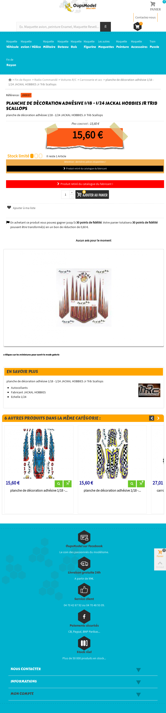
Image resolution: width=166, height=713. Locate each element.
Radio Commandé (45, 80)
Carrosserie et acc (91, 80)
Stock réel (84, 652)
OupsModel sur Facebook (84, 546)
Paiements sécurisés (84, 625)
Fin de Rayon (23, 80)
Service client (84, 599)
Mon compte (22, 694)
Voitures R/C (69, 80)
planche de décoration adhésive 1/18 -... (38, 491)
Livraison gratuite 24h (84, 572)
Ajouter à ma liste (21, 208)
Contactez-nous (145, 17)
